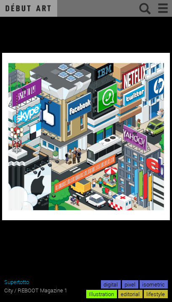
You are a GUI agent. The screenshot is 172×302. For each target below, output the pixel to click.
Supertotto (16, 282)
